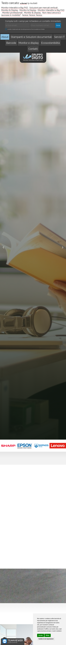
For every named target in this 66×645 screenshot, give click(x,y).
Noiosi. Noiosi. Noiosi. (32, 15)
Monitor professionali (12, 12)
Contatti (33, 48)
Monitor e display (29, 42)
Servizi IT (59, 36)
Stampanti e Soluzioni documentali (31, 36)
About (4, 36)
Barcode (11, 42)
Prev (3, 247)
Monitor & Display (9, 10)
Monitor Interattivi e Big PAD (14, 7)
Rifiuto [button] (47, 635)
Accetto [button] (40, 635)
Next (62, 247)
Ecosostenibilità (50, 42)
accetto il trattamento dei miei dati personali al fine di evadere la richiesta (25, 29)
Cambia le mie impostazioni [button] (45, 639)
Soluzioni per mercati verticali (43, 7)
